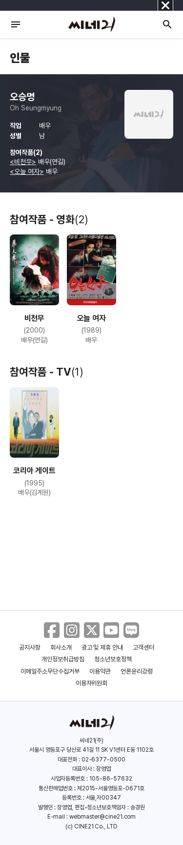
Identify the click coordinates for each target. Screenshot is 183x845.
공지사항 (30, 647)
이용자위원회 (92, 683)
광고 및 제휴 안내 (102, 647)
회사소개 (61, 647)
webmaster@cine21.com (102, 816)
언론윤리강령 (137, 671)
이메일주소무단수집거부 (50, 671)
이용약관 (100, 671)
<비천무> (23, 162)
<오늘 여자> (27, 171)
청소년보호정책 (113, 659)
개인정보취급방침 (62, 659)
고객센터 (143, 647)
